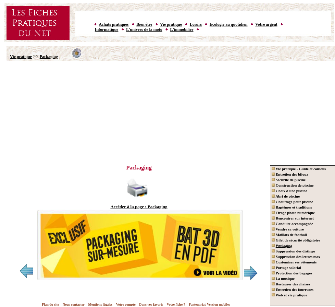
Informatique (107, 29)
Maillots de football (289, 235)
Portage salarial (286, 267)
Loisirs (196, 24)
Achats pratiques (114, 24)
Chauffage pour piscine (292, 202)
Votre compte (126, 304)
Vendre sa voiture (288, 229)
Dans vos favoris (151, 304)
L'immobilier (182, 29)
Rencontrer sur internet (293, 218)
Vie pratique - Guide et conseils (299, 169)
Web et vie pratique (289, 295)
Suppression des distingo (293, 251)
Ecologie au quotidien (229, 24)
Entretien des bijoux (290, 174)
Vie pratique (171, 24)
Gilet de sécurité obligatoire (296, 240)
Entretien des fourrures (292, 289)
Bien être (144, 24)
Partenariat (197, 304)
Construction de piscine (292, 185)
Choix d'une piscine (289, 191)
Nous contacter (74, 304)
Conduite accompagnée (292, 224)
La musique (283, 278)
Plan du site (50, 304)
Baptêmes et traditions (292, 207)
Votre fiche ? (176, 304)
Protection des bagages (292, 273)
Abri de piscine (286, 196)
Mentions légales (100, 304)
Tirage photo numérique (293, 213)
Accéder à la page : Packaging (138, 206)
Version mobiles (218, 304)
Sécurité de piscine (289, 180)
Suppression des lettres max (296, 257)
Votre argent (266, 24)
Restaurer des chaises (291, 284)
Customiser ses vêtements (294, 262)
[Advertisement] (169, 109)
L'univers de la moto (144, 29)
